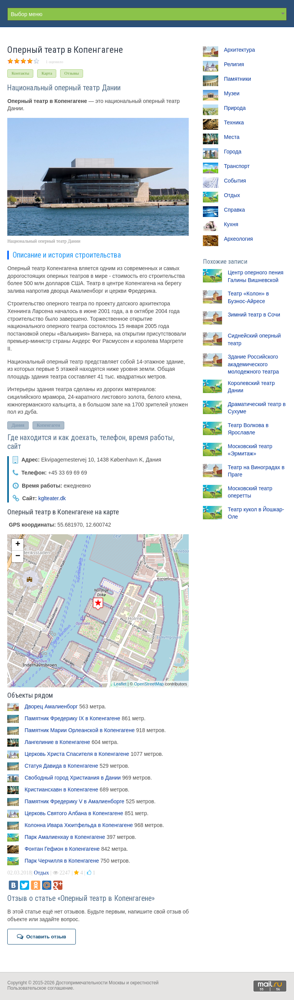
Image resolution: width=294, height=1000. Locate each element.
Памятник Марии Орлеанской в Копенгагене (79, 730)
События (235, 181)
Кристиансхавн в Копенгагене (61, 789)
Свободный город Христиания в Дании (72, 778)
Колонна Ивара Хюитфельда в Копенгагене (78, 825)
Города (233, 151)
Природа (235, 108)
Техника (234, 122)
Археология (238, 239)
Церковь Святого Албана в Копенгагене (73, 813)
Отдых (41, 873)
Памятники (237, 79)
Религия (234, 64)
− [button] (17, 556)
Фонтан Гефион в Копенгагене (62, 849)
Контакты (20, 73)
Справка (234, 210)
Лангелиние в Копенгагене (57, 742)
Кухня (231, 224)
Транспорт (237, 166)
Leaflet (120, 684)
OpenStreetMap (149, 684)
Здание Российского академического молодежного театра (253, 364)
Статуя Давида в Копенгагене (61, 766)
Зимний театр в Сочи (254, 315)
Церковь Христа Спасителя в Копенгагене (76, 754)
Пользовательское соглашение (40, 988)
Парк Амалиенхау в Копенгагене (64, 837)
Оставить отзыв (41, 936)
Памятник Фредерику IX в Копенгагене (72, 718)
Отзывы (71, 73)
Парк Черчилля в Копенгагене (61, 861)
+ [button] (17, 544)
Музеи (232, 93)
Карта (46, 73)
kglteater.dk (52, 499)
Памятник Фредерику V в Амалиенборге (74, 801)
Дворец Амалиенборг (51, 706)
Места (232, 137)
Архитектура (239, 50)
